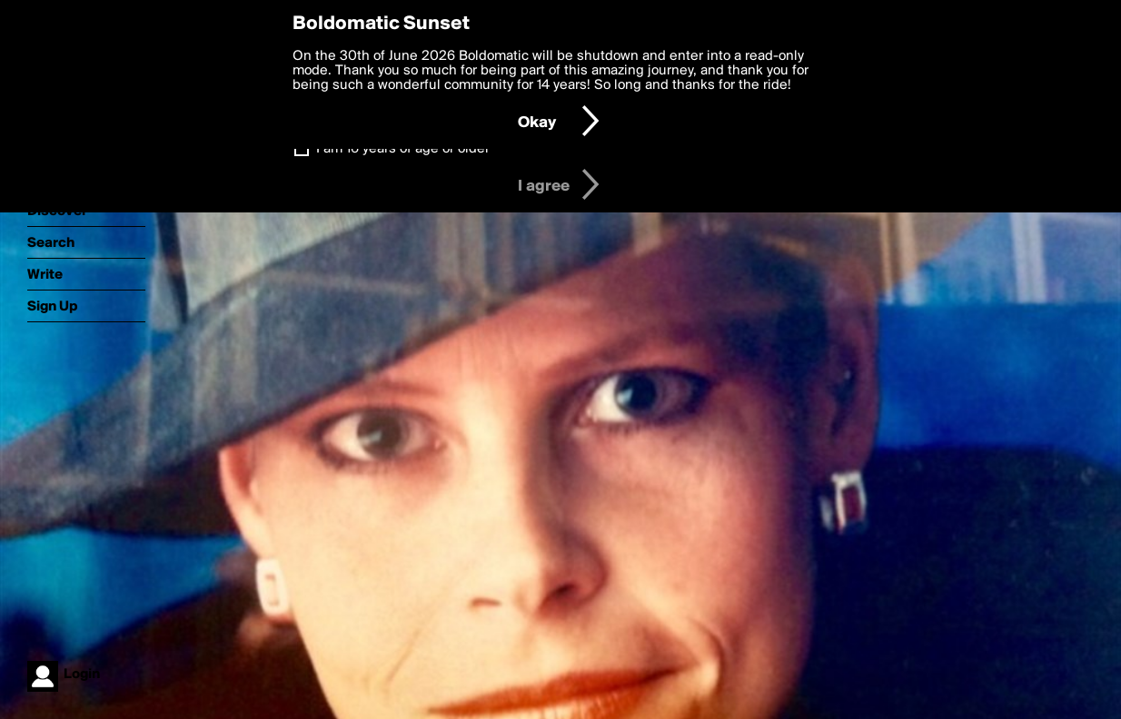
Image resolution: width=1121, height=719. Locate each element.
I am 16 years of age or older (403, 149)
